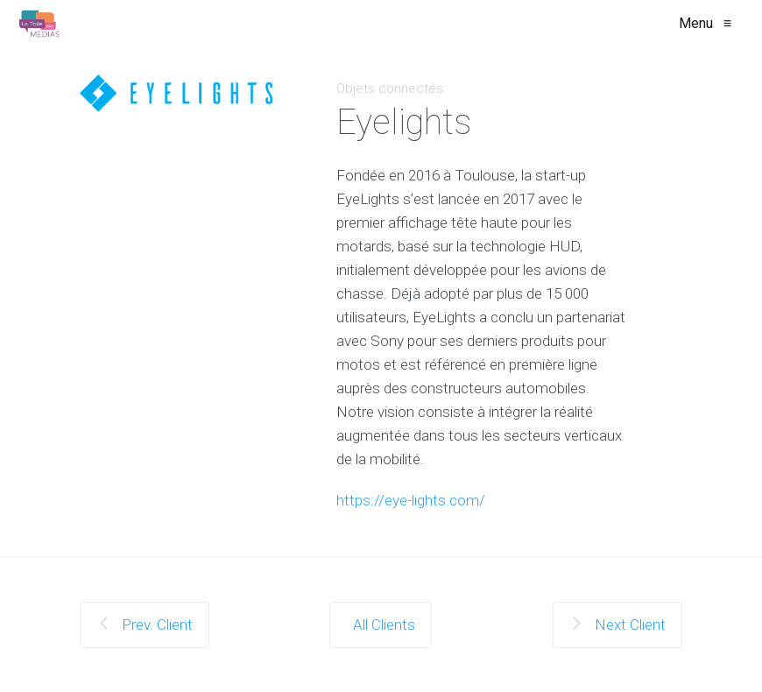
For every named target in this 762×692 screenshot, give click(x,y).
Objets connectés (389, 88)
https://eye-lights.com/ (410, 500)
